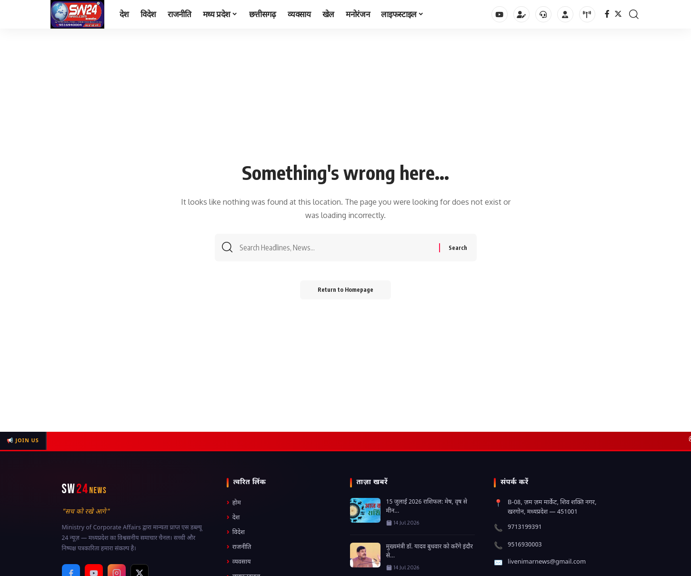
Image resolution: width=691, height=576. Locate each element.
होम (234, 503)
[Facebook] (607, 14)
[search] (634, 14)
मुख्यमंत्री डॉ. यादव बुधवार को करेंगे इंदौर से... (429, 551)
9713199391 (525, 527)
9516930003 (525, 545)
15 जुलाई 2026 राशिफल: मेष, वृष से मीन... (427, 506)
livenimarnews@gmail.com (547, 562)
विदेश (236, 532)
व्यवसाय (239, 562)
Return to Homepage (345, 291)
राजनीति (239, 547)
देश (233, 518)
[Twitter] (618, 14)
